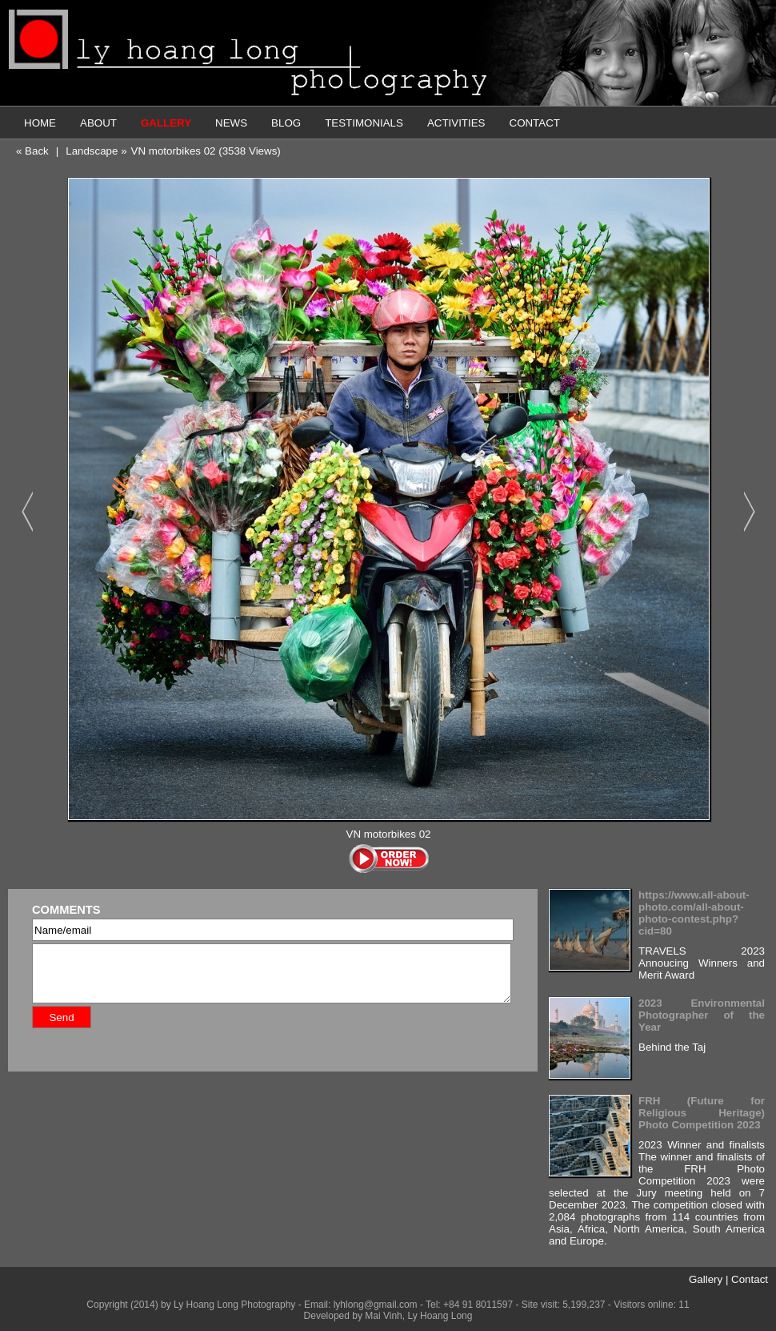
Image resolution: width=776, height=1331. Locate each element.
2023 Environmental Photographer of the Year (701, 1015)
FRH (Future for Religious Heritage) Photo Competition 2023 (701, 1113)
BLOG (286, 123)
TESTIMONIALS (364, 123)
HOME (40, 123)
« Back (32, 151)
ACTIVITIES (456, 123)
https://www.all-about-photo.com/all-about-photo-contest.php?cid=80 (694, 913)
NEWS (231, 123)
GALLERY (166, 123)
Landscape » (96, 151)
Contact (749, 1279)
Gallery (705, 1279)
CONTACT (535, 123)
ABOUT (98, 123)
